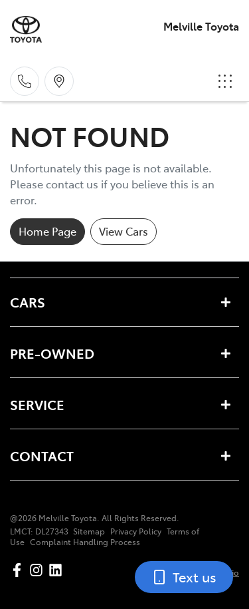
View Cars (123, 231)
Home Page (47, 231)
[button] (225, 81)
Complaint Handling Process (85, 541)
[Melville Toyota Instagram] (38, 570)
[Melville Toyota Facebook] (19, 570)
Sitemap (89, 531)
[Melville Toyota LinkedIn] (58, 570)
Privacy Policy (135, 531)
